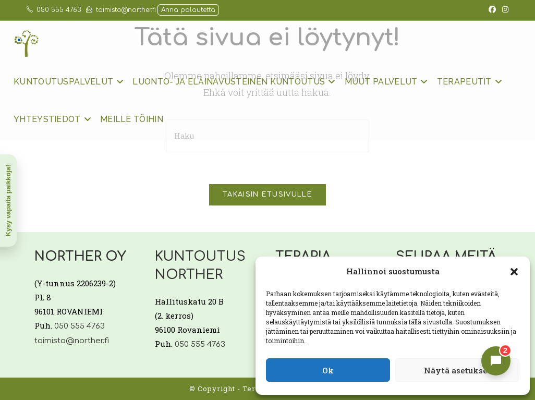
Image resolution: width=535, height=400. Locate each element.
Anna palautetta (188, 10)
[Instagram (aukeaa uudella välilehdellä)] (503, 10)
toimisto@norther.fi (121, 10)
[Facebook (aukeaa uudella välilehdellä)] (492, 10)
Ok (328, 370)
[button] (514, 271)
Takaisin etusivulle (267, 194)
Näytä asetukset (457, 370)
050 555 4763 (54, 10)
